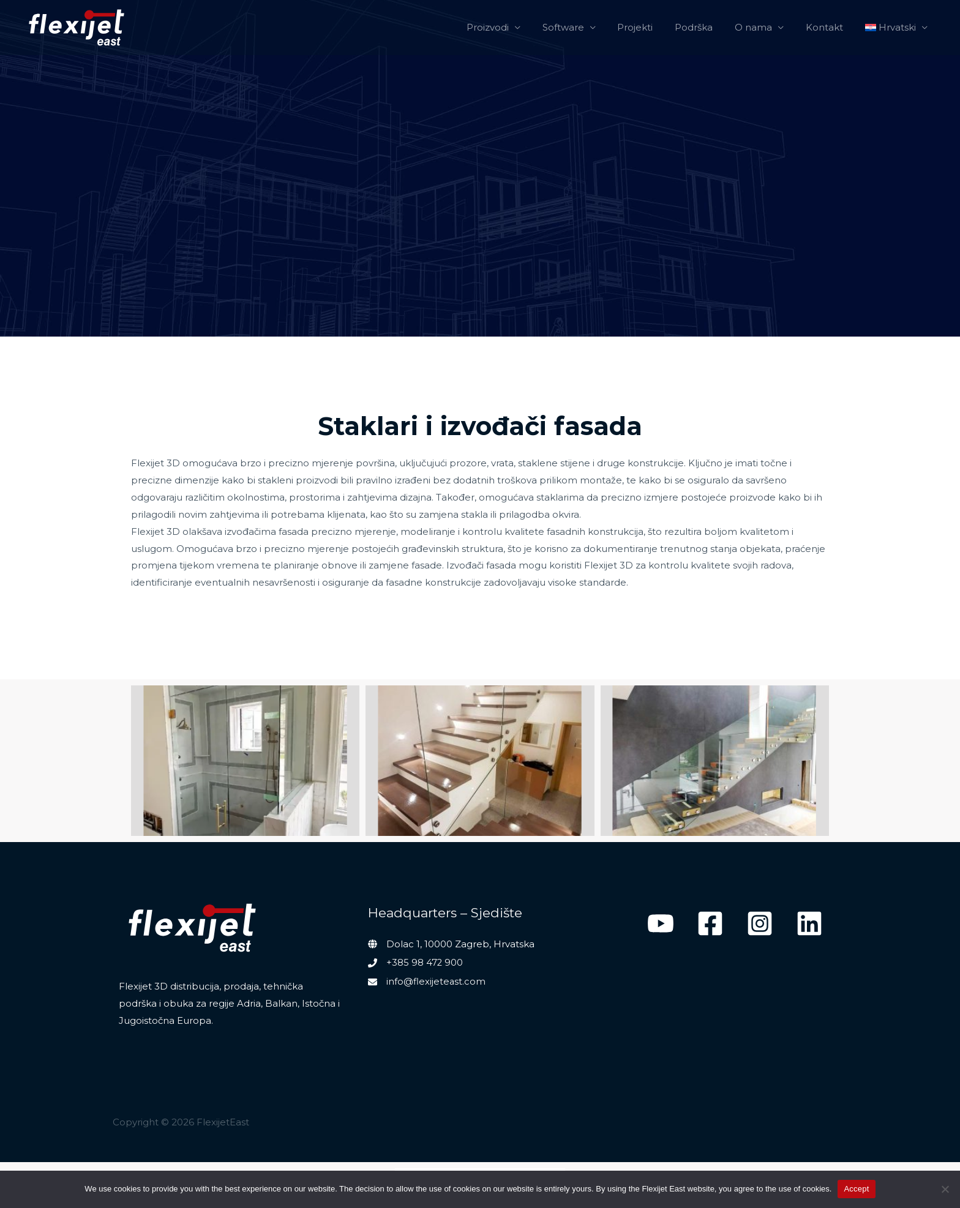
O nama (762, 27)
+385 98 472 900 (424, 962)
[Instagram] (760, 923)
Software (583, 27)
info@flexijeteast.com (436, 980)
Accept (856, 1188)
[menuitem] (898, 27)
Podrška (707, 27)
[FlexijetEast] (76, 27)
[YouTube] (660, 923)
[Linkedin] (809, 923)
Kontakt (830, 27)
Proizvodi (511, 27)
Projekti (651, 27)
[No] (945, 1189)
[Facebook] (710, 923)
